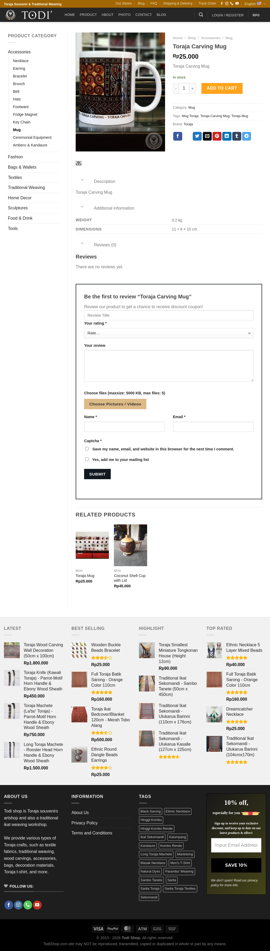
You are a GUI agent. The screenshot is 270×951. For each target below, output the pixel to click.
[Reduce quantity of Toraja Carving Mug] (176, 88)
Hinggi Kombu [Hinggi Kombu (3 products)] (151, 820)
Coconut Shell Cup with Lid (130, 578)
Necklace (20, 61)
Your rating (95, 323)
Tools (13, 228)
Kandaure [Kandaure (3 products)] (148, 846)
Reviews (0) (96, 245)
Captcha (93, 441)
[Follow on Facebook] (221, 4)
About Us (80, 812)
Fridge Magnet (25, 114)
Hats (17, 99)
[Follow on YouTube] (237, 4)
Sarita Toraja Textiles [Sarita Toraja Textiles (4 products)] (180, 888)
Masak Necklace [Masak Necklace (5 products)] (153, 863)
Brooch (19, 84)
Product (88, 15)
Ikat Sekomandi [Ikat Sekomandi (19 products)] (152, 837)
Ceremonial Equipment (32, 137)
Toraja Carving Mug (215, 116)
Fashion (15, 157)
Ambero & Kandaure (30, 145)
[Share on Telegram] (246, 136)
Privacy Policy (84, 823)
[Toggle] (82, 180)
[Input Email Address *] (236, 845)
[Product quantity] (184, 88)
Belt (16, 91)
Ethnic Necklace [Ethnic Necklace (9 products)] (178, 811)
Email (179, 417)
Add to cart (222, 88)
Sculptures (18, 208)
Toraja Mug (239, 116)
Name (90, 417)
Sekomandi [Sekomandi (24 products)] (149, 897)
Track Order (207, 3)
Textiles (15, 177)
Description (95, 181)
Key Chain (21, 122)
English (255, 3)
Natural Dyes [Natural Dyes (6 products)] (150, 871)
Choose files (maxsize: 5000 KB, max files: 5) (124, 393)
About (108, 15)
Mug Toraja (190, 116)
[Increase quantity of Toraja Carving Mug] (192, 88)
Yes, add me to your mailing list (117, 460)
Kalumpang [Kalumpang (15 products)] (177, 837)
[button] (201, 15)
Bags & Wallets (22, 167)
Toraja (188, 124)
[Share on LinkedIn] (226, 136)
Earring (19, 68)
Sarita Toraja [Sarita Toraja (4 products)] (150, 888)
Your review (94, 345)
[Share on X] (187, 136)
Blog (141, 3)
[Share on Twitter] (197, 136)
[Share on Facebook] (177, 136)
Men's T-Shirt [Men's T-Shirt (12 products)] (180, 863)
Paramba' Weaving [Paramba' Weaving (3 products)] (179, 871)
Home (70, 15)
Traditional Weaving (26, 187)
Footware (21, 107)
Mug (17, 130)
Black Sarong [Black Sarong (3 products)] (151, 811)
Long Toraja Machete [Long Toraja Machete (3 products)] (156, 854)
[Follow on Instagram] (226, 4)
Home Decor (20, 198)
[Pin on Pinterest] (217, 136)
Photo (124, 15)
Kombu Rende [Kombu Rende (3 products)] (171, 846)
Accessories (19, 52)
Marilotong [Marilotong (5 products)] (185, 854)
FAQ (153, 3)
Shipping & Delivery (177, 3)
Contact (143, 15)
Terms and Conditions (91, 833)
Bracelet (20, 76)
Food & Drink (20, 218)
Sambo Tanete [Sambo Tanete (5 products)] (151, 880)
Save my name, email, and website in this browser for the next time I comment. (163, 449)
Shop (191, 38)
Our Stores (123, 3)
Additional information (105, 208)
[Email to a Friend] (207, 136)
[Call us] (231, 4)
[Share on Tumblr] (236, 136)
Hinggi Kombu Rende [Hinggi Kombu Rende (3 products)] (157, 828)
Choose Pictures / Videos (115, 404)
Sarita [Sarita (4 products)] (171, 880)
